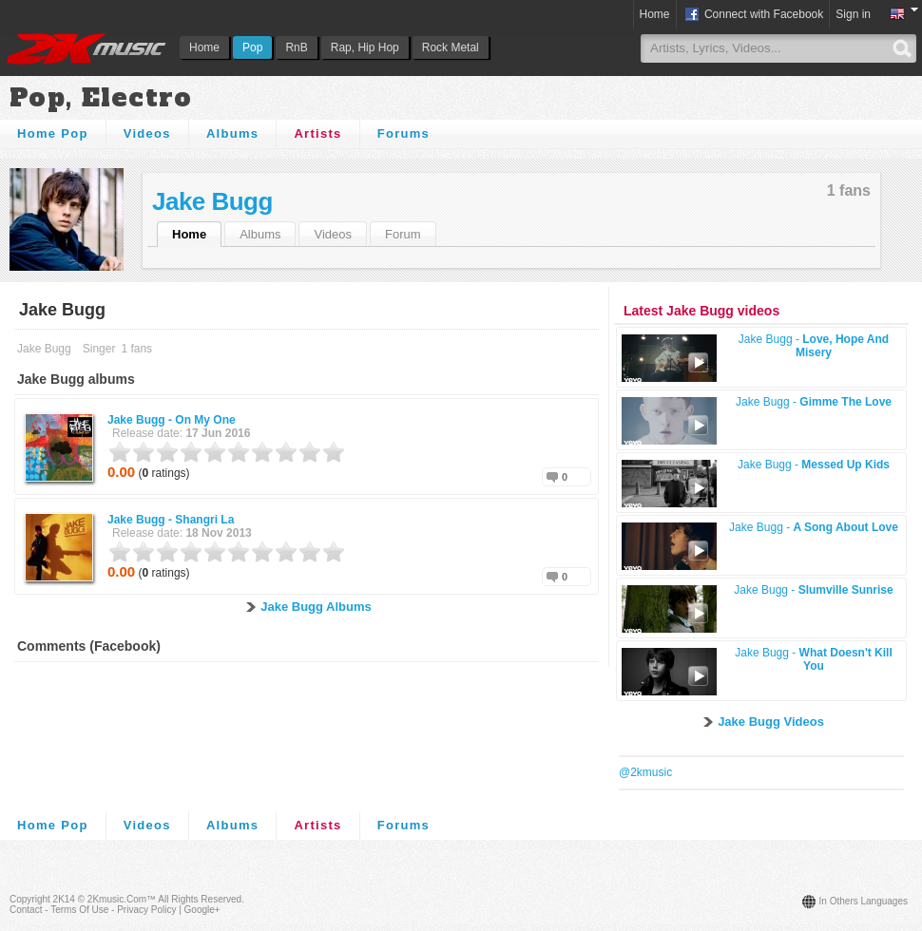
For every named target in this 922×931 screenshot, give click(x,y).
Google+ (202, 909)
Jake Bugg (212, 201)
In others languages (863, 901)
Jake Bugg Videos (771, 721)
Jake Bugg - (171, 420)
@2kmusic (645, 772)
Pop (252, 47)
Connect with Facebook (753, 15)
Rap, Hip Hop (365, 47)
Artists (317, 133)
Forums (403, 133)
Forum (403, 234)
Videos (147, 133)
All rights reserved (199, 899)
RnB (296, 47)
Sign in (853, 14)
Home (204, 47)
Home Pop (52, 133)
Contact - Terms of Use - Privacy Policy (93, 909)
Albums (232, 133)
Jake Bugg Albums (316, 606)
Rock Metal (450, 47)
